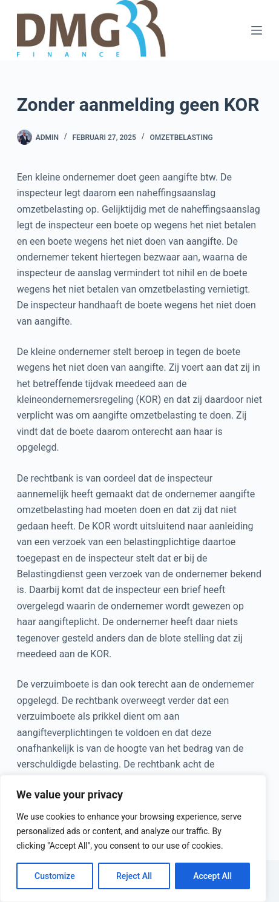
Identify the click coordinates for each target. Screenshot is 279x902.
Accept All (212, 876)
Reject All (134, 876)
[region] (133, 838)
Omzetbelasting (180, 137)
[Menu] (256, 30)
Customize (54, 876)
